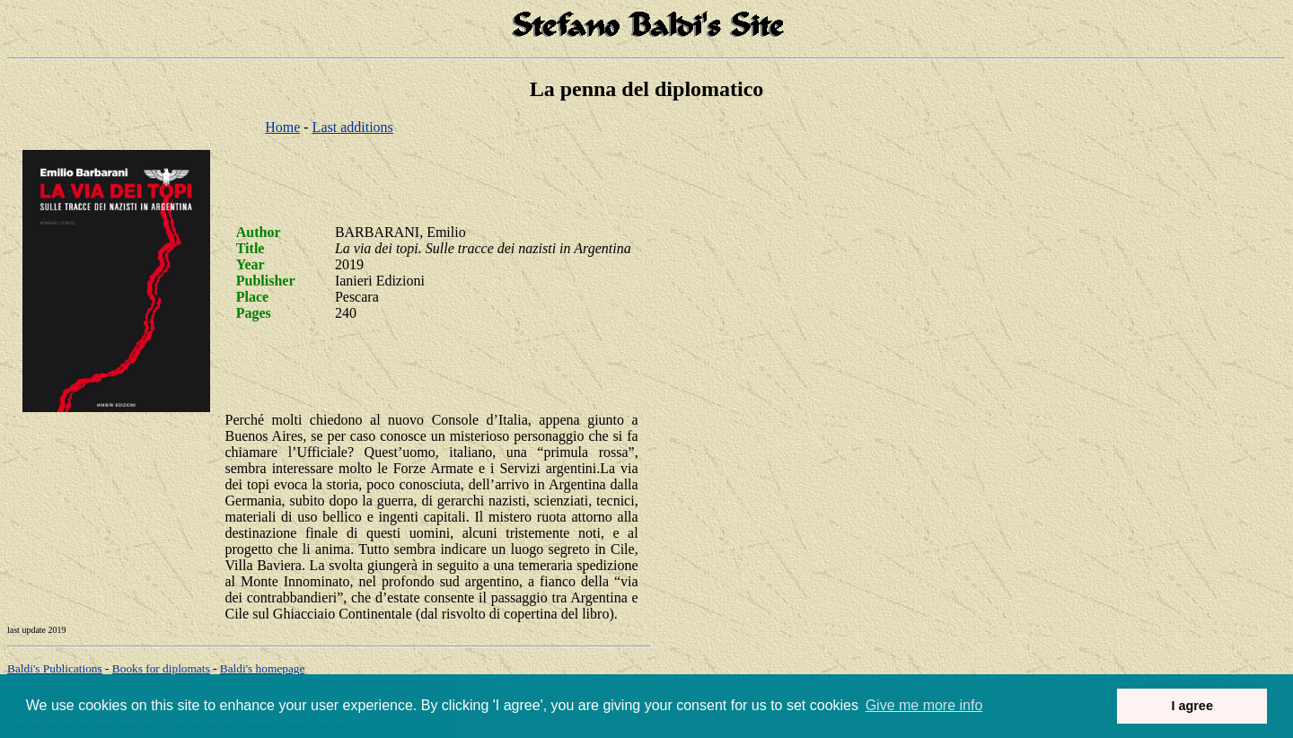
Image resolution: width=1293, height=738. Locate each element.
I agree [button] (1191, 705)
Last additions (352, 127)
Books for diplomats (161, 668)
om (262, 668)
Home (282, 127)
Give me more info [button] (924, 705)
